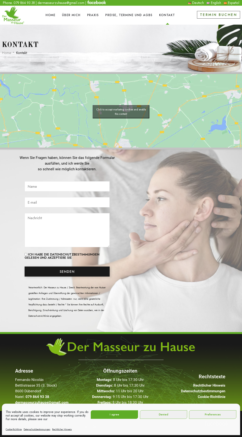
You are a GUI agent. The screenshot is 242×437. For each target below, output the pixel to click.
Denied (163, 414)
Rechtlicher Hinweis (62, 429)
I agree (114, 414)
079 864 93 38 (24, 2)
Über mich (71, 15)
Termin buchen (218, 14)
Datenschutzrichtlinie (38, 316)
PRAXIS (93, 15)
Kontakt (167, 15)
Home (50, 15)
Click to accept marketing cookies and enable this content (121, 112)
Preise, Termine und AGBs (128, 15)
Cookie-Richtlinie (14, 429)
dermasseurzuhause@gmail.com (61, 2)
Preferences (213, 414)
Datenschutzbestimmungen (37, 429)
